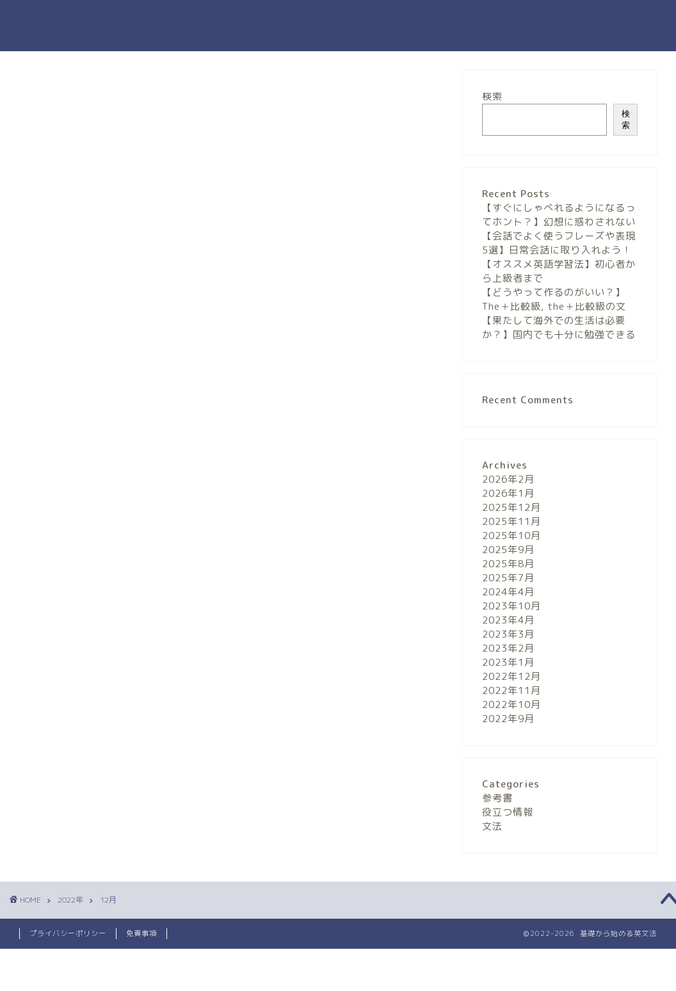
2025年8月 (508, 563)
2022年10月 (511, 704)
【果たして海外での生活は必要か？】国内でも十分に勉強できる (559, 327)
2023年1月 (508, 662)
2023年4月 (508, 620)
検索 (492, 96)
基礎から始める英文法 (338, 25)
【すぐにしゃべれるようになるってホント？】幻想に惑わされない (559, 215)
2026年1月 (508, 493)
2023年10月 (511, 606)
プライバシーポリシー (67, 933)
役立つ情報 (507, 812)
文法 (492, 826)
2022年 (70, 899)
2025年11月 (511, 521)
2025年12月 (511, 507)
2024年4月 (508, 592)
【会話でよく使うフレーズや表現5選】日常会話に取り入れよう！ (559, 243)
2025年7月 (508, 577)
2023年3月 (508, 634)
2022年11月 (511, 690)
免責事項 (141, 933)
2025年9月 (508, 549)
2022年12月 (511, 676)
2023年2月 (508, 648)
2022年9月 (508, 718)
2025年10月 (511, 535)
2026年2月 (508, 479)
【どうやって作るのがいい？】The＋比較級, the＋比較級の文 (554, 299)
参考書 (497, 798)
